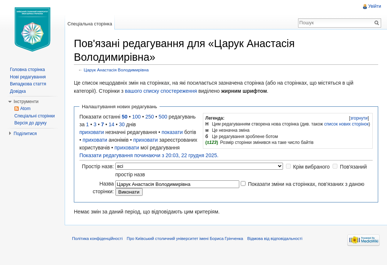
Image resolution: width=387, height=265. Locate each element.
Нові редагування (28, 77)
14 (112, 124)
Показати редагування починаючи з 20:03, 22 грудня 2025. (148, 155)
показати (172, 132)
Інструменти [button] (26, 101)
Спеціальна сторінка (89, 23)
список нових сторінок (346, 124)
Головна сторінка (27, 69)
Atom (25, 108)
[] (359, 118)
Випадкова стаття (28, 83)
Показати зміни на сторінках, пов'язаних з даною (306, 184)
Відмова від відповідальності (274, 238)
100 (136, 117)
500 (163, 117)
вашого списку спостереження (161, 91)
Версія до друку (30, 123)
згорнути (359, 118)
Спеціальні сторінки (34, 116)
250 (150, 117)
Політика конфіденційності (97, 238)
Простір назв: (98, 166)
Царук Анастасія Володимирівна (116, 69)
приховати (91, 132)
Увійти (374, 6)
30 (122, 124)
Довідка (18, 91)
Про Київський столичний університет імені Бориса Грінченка (185, 238)
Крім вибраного (311, 167)
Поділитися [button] (25, 133)
